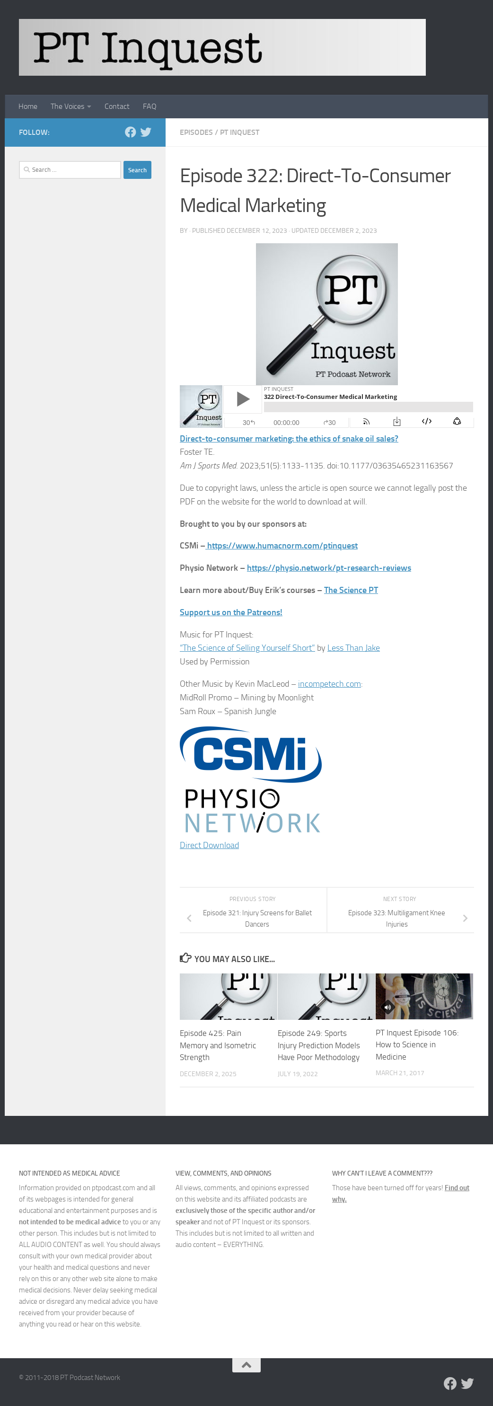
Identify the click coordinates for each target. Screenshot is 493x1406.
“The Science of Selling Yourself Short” (247, 648)
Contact (117, 106)
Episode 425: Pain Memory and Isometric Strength (218, 1045)
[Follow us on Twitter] (145, 132)
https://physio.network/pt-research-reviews (329, 568)
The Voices (67, 106)
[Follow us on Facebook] (130, 132)
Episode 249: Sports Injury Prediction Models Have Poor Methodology (319, 1045)
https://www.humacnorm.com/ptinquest (282, 545)
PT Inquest (239, 132)
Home (27, 106)
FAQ (150, 106)
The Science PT (351, 590)
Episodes (196, 132)
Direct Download (209, 845)
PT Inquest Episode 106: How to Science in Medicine (417, 1044)
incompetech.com (329, 684)
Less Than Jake (353, 648)
